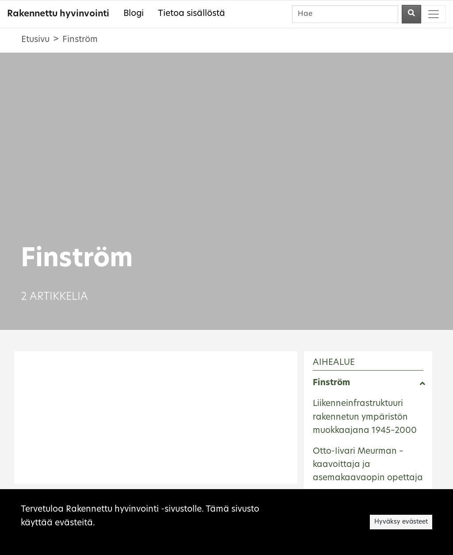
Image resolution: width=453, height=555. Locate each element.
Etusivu (35, 40)
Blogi (133, 14)
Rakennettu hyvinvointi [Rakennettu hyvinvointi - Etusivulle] (58, 14)
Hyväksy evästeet (401, 522)
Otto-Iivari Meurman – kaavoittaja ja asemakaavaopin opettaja (368, 465)
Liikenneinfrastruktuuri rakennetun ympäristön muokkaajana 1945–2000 (365, 417)
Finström (331, 383)
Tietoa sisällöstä (191, 14)
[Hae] (345, 14)
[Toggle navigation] (433, 14)
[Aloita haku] (411, 14)
